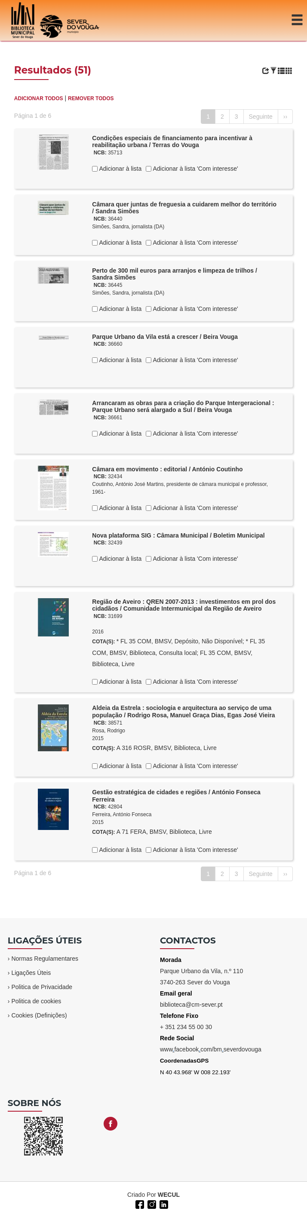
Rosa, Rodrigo (108, 731)
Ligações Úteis (31, 972)
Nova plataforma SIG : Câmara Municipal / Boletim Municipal (178, 535)
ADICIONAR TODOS (38, 98)
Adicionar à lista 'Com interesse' (194, 168)
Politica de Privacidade (41, 986)
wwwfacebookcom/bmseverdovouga (210, 1049)
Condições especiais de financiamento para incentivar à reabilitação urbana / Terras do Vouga (172, 142)
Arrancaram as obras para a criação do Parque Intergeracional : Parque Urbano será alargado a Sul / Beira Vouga (183, 407)
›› (285, 116)
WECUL (169, 1194)
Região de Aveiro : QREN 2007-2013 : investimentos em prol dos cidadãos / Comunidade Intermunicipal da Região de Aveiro (184, 605)
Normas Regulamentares (44, 958)
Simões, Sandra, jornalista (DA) (128, 227)
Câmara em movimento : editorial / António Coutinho (167, 469)
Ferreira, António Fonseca (121, 814)
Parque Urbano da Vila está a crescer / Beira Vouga (165, 336)
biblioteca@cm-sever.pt (191, 1004)
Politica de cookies (36, 1001)
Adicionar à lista (119, 168)
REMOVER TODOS (91, 98)
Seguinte (261, 116)
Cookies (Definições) (39, 1015)
